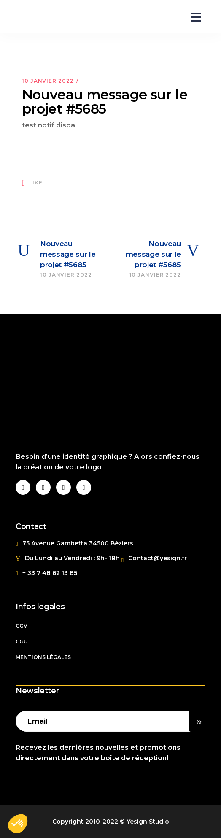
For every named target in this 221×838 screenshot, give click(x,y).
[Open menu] (192, 16)
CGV (21, 626)
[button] (18, 824)
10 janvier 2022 (48, 81)
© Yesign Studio (144, 821)
